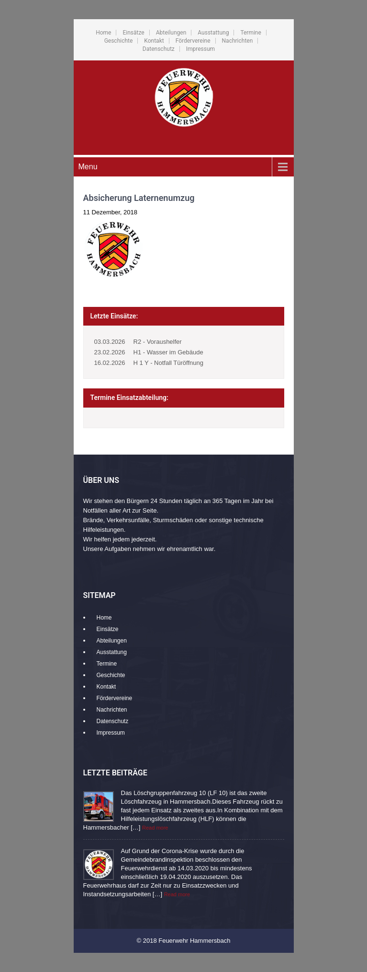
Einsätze (133, 32)
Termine (250, 32)
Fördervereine (193, 41)
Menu (88, 167)
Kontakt (154, 41)
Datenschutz (159, 49)
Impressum (200, 49)
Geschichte (118, 41)
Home (103, 32)
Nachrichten (237, 41)
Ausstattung (213, 32)
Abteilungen (171, 32)
